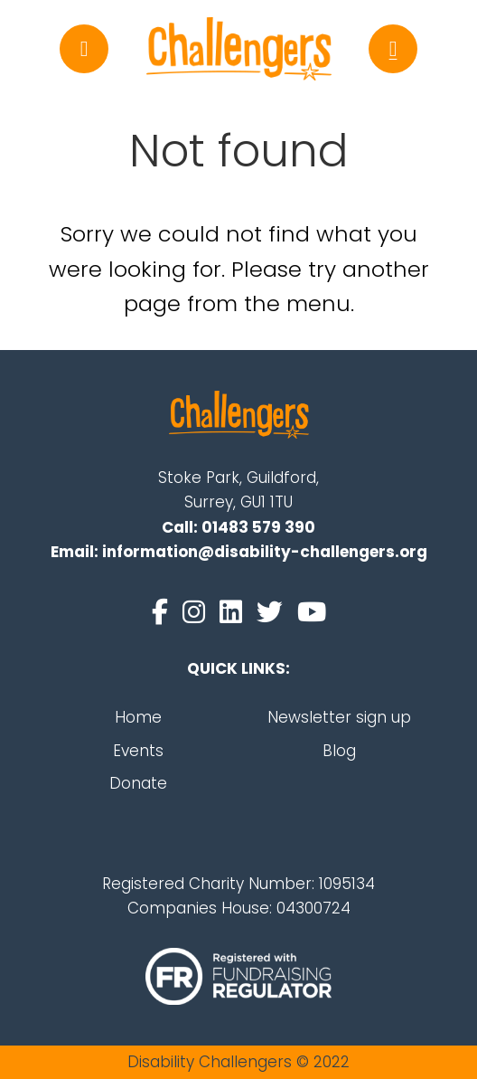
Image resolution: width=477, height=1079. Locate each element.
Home (138, 717)
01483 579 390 (258, 527)
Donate (138, 783)
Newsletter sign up (339, 717)
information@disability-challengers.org (264, 552)
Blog (339, 751)
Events (138, 751)
